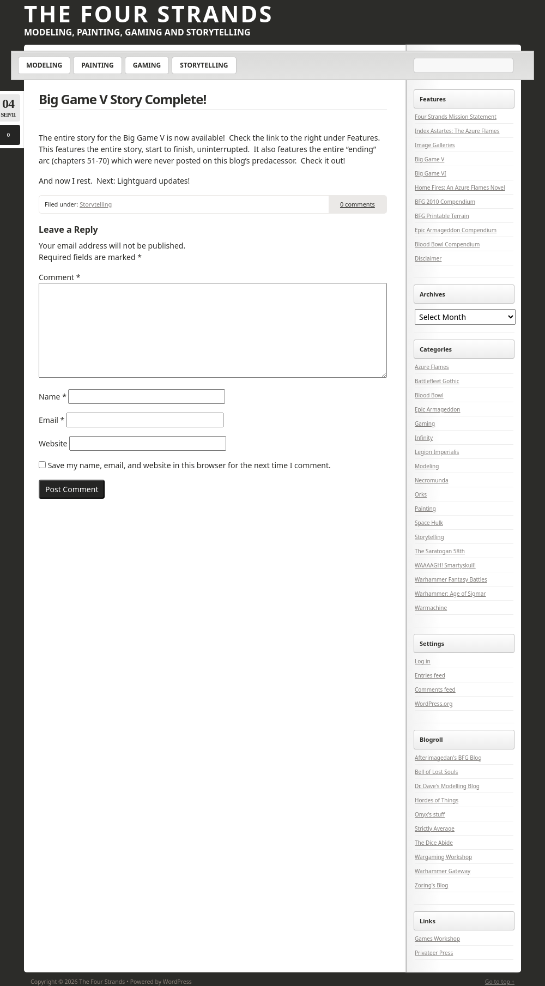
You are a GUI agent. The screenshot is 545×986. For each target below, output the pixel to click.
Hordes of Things (436, 800)
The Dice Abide (434, 842)
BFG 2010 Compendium (445, 201)
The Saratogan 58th (440, 551)
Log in (423, 661)
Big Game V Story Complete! (122, 99)
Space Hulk (429, 523)
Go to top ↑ (499, 981)
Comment (59, 277)
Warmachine (431, 608)
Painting (97, 65)
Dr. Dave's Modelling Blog (447, 786)
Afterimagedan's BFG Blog (448, 757)
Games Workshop (437, 938)
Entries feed (430, 675)
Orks (421, 494)
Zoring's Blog (431, 885)
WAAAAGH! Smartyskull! (445, 565)
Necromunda (432, 480)
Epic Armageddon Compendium (455, 230)
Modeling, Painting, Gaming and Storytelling (137, 32)
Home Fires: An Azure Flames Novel (460, 187)
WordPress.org (433, 703)
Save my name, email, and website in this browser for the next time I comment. (189, 465)
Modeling (44, 65)
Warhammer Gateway (442, 871)
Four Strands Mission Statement (455, 116)
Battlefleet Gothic (437, 381)
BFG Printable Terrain (442, 216)
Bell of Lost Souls (436, 772)
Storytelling (204, 65)
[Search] (464, 66)
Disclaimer (428, 258)
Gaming (147, 65)
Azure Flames (432, 367)
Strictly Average (435, 828)
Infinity (424, 437)
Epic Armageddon (438, 409)
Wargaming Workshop (443, 857)
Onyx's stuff (430, 814)
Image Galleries (435, 145)
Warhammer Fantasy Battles (451, 579)
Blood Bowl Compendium (447, 244)
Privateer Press (434, 953)
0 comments (357, 204)
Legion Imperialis (437, 452)
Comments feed (435, 689)
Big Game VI (430, 173)
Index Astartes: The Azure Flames (457, 131)
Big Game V (429, 159)
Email (51, 420)
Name (52, 396)
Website (53, 443)
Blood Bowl (429, 395)
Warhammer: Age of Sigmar (450, 593)
